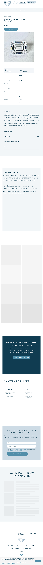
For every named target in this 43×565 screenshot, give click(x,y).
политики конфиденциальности (18, 562)
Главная (8, 9)
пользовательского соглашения (8, 563)
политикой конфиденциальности (15, 450)
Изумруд (19, 9)
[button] (31, 2)
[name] (21, 443)
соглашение (25, 449)
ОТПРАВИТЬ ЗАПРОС (17, 453)
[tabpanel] (21, 198)
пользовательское (18, 449)
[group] (10, 402)
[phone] (21, 446)
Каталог (14, 9)
